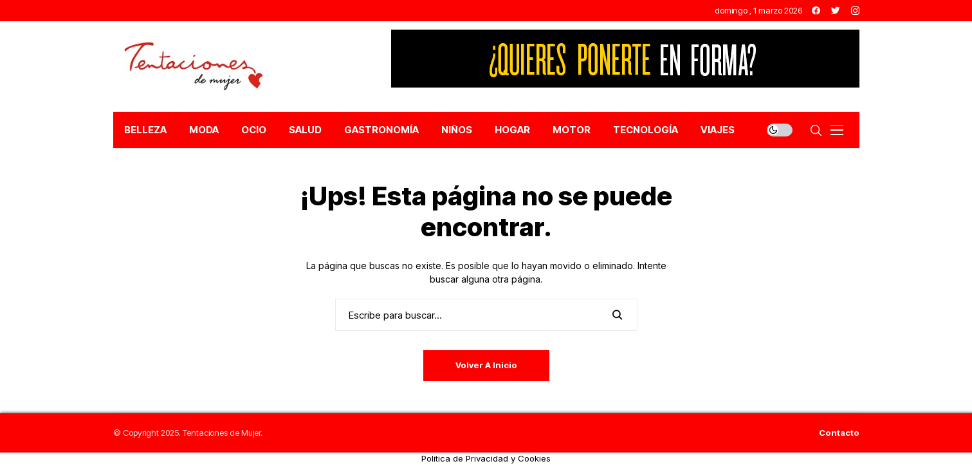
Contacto (839, 433)
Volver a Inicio (486, 365)
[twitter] (835, 10)
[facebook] (816, 10)
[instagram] (855, 10)
